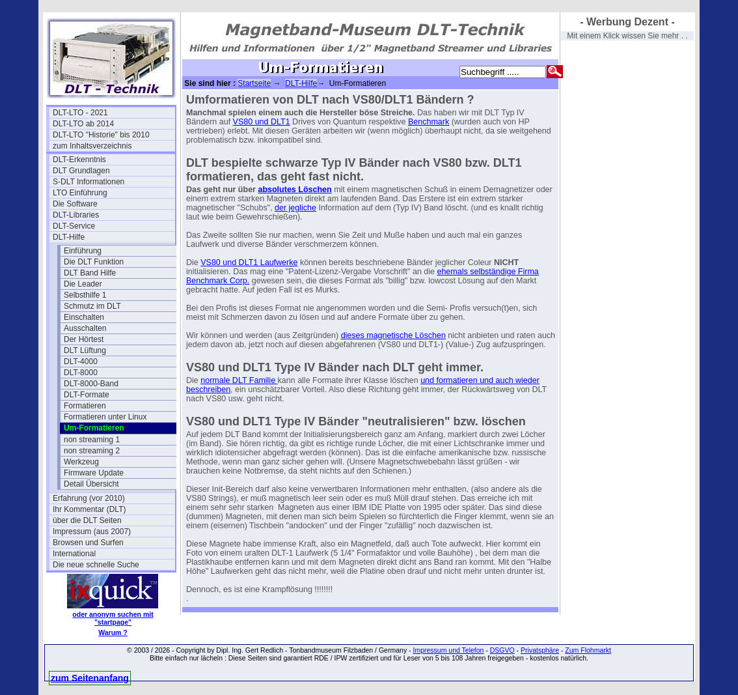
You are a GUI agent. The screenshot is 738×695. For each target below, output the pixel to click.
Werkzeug (81, 461)
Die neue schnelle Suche (96, 564)
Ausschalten (85, 328)
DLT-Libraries (76, 215)
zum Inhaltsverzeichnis (92, 145)
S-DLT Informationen (88, 181)
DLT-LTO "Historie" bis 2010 (101, 134)
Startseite (254, 83)
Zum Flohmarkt (588, 650)
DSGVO (502, 650)
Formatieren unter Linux (105, 416)
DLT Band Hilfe (90, 272)
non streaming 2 (92, 450)
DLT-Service (74, 226)
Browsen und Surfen (88, 542)
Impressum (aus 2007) (92, 531)
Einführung (83, 250)
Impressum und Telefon (448, 650)
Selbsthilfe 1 (85, 295)
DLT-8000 (81, 372)
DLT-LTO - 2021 (80, 112)
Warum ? (113, 632)
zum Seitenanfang (90, 678)
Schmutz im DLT (92, 306)
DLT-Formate (86, 394)
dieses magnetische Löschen (393, 335)
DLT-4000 (81, 361)
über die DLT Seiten (87, 520)
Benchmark (428, 121)
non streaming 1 (92, 439)
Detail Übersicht (91, 484)
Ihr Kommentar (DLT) (89, 509)
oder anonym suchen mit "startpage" (112, 618)
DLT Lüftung (85, 350)
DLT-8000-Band (91, 383)
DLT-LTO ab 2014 (83, 123)
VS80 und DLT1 (261, 121)
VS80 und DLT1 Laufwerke (248, 262)
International (74, 553)
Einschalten (84, 317)
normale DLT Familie (238, 380)
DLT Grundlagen (81, 170)
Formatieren (85, 405)
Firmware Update (94, 472)
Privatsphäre (540, 650)
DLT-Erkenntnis (79, 159)
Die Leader (83, 284)
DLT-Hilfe (69, 237)
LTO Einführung (80, 192)
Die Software (75, 203)
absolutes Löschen (294, 189)
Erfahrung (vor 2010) (89, 498)
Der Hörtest (83, 339)
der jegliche (295, 207)
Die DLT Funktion (94, 261)
